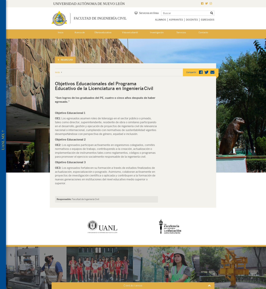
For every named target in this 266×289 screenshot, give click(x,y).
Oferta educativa (102, 32)
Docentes (192, 19)
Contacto (203, 32)
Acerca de (79, 32)
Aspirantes (176, 19)
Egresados (207, 19)
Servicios (181, 32)
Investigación (157, 32)
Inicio (60, 32)
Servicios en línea (147, 13)
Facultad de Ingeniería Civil (100, 18)
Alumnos (160, 19)
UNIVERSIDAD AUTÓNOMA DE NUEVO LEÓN (89, 4)
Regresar (65, 59)
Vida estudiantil (130, 32)
